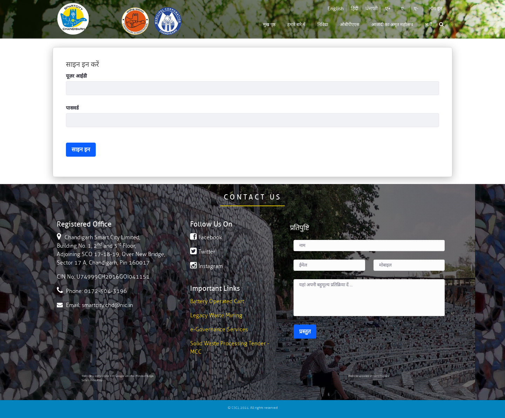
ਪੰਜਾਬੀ (371, 9)
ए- (416, 9)
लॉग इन (436, 9)
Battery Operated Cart (217, 301)
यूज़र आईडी (76, 76)
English (336, 9)
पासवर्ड (72, 108)
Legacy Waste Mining (216, 315)
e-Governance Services (219, 329)
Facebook (206, 237)
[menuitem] (269, 25)
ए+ (388, 9)
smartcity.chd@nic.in (107, 305)
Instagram (206, 266)
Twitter (202, 251)
